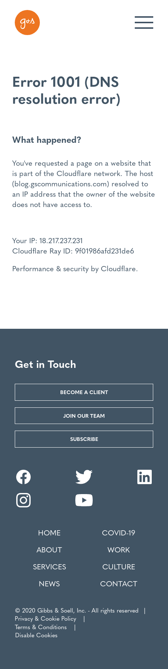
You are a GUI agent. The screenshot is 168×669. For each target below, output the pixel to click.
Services (49, 566)
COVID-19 (118, 532)
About (49, 549)
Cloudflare (74, 173)
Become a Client (84, 392)
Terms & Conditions (41, 627)
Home (49, 532)
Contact (118, 583)
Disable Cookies (36, 635)
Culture (118, 566)
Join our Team (84, 415)
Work (118, 549)
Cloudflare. (119, 268)
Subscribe (84, 438)
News (49, 583)
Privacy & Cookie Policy (45, 618)
